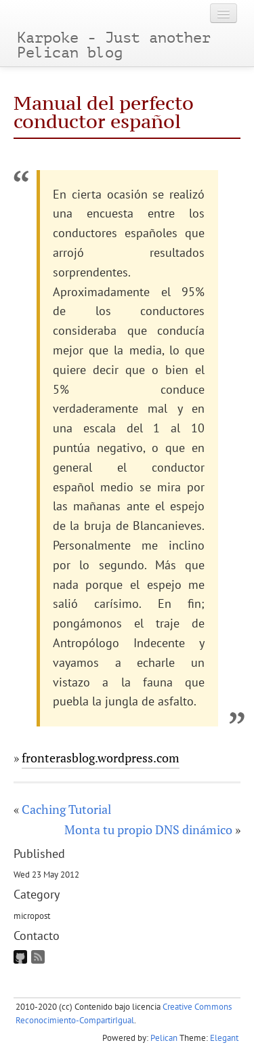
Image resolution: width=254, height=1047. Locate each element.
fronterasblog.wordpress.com (100, 758)
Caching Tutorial (66, 809)
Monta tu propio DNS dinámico (148, 829)
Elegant (224, 1038)
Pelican (163, 1038)
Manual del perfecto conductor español (104, 112)
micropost (32, 915)
